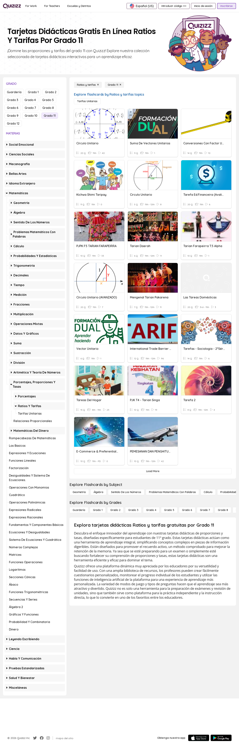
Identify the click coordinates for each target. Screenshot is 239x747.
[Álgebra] (98, 492)
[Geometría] (79, 492)
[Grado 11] (114, 85)
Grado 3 (12, 100)
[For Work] (31, 6)
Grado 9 (12, 115)
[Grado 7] (205, 510)
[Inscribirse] (226, 6)
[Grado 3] (133, 510)
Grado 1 (33, 92)
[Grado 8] (223, 510)
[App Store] (198, 738)
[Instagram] (48, 738)
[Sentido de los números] (126, 492)
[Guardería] (78, 510)
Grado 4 (30, 100)
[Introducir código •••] (174, 6)
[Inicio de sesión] (203, 6)
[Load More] (153, 471)
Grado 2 (50, 92)
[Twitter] (35, 738)
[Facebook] (42, 738)
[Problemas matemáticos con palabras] (172, 492)
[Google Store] (221, 738)
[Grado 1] (98, 510)
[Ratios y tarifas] (88, 85)
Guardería (14, 92)
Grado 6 (12, 108)
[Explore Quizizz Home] (12, 6)
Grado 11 (50, 115)
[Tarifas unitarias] (87, 101)
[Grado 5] (169, 510)
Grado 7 (30, 108)
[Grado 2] (115, 510)
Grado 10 (31, 115)
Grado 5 (48, 100)
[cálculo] (208, 492)
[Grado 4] (151, 510)
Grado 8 (48, 108)
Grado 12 (13, 123)
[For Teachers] (52, 6)
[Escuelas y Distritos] (79, 6)
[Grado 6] (187, 510)
